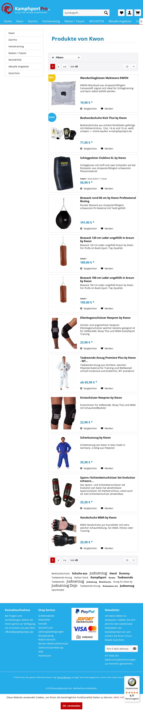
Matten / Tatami (17, 53)
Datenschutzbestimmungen (120, 659)
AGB (40, 651)
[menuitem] (86, 12)
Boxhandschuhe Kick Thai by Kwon (103, 118)
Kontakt (42, 623)
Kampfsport (98, 577)
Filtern (57, 57)
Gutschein (14, 73)
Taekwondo (125, 577)
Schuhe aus (80, 573)
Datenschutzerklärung (50, 647)
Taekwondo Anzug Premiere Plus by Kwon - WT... (108, 359)
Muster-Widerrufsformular (53, 643)
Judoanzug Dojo (65, 585)
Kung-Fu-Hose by (122, 581)
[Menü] (138, 678)
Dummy (124, 573)
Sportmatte (58, 589)
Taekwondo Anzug (62, 577)
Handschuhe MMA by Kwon (98, 517)
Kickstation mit (110, 586)
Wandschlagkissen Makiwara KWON (104, 78)
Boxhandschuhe (61, 573)
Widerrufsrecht (46, 639)
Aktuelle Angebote (18, 66)
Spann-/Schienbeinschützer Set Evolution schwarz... (107, 479)
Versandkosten (64, 677)
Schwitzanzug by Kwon (95, 437)
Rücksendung (46, 635)
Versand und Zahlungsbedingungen (51, 629)
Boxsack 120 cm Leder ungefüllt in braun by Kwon (107, 239)
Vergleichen (88, 108)
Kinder (112, 577)
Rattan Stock (81, 577)
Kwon (11, 33)
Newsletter (44, 619)
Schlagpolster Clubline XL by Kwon (103, 158)
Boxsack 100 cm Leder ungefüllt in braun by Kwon (107, 279)
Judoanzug (99, 573)
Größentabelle (46, 615)
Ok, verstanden (71, 705)
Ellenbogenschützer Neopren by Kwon (105, 318)
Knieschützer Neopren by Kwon (101, 397)
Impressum (44, 655)
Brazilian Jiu (105, 581)
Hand (113, 573)
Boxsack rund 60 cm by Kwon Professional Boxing (108, 199)
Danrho (12, 39)
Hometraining (16, 46)
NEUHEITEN (15, 59)
